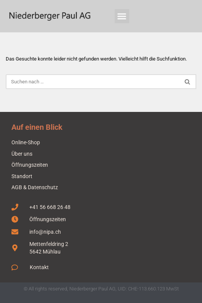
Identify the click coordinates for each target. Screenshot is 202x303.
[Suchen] (92, 81)
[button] (122, 16)
